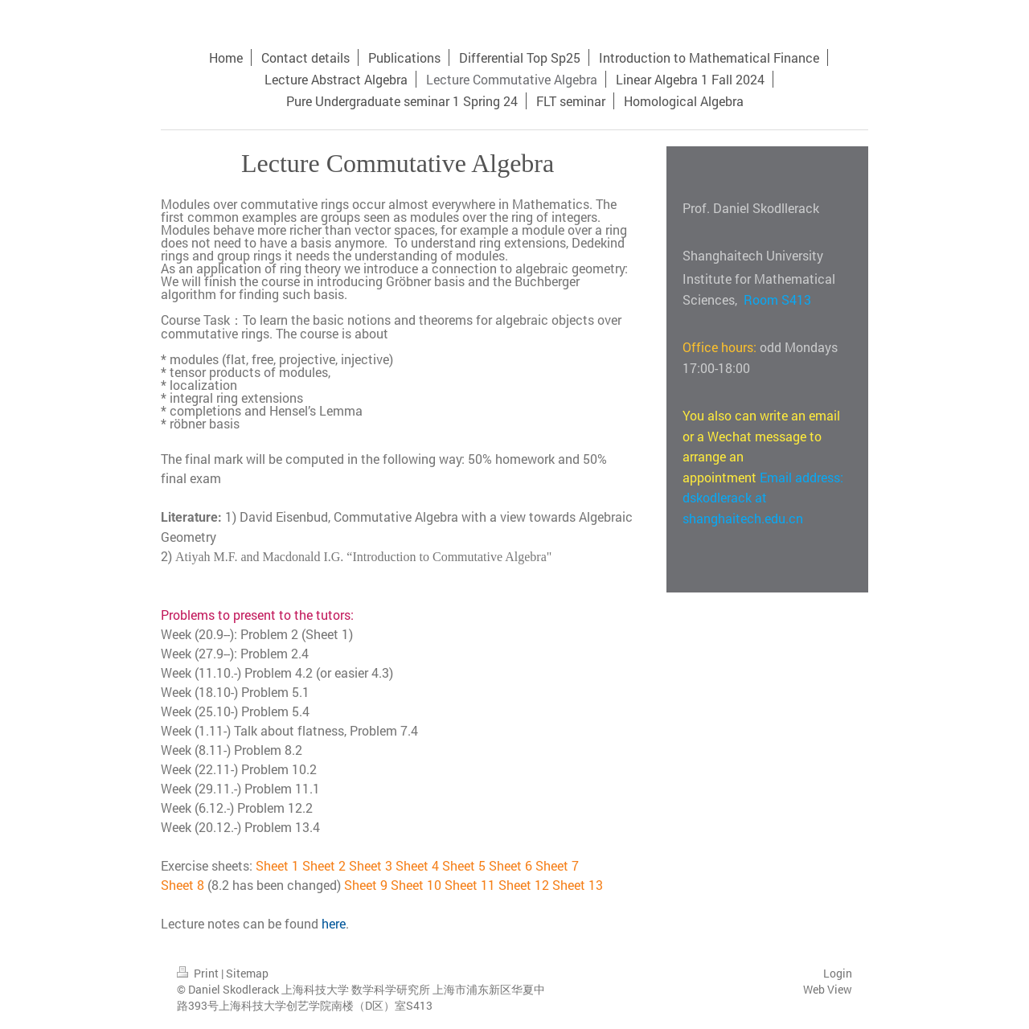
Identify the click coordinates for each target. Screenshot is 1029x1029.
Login (837, 973)
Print (199, 973)
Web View (827, 989)
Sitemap (247, 973)
